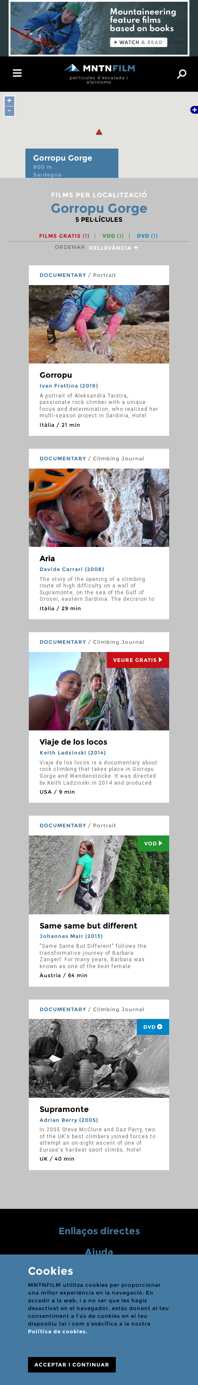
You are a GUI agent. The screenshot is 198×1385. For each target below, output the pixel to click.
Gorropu (56, 375)
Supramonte (64, 1109)
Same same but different (88, 926)
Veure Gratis (138, 660)
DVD (147, 236)
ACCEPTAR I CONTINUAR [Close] (71, 1364)
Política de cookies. (57, 1331)
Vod (153, 843)
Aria (47, 558)
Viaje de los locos (73, 742)
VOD (113, 236)
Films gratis (64, 236)
